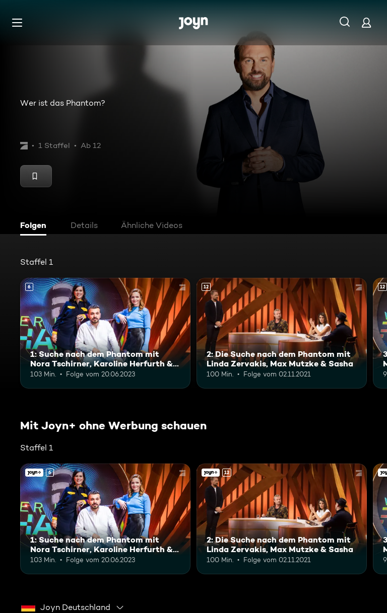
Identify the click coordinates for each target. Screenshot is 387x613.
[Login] (366, 22)
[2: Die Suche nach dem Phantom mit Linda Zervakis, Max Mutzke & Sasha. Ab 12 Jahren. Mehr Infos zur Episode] (282, 333)
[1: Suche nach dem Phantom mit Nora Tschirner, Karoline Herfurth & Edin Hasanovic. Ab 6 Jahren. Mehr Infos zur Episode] (105, 333)
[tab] (35, 226)
